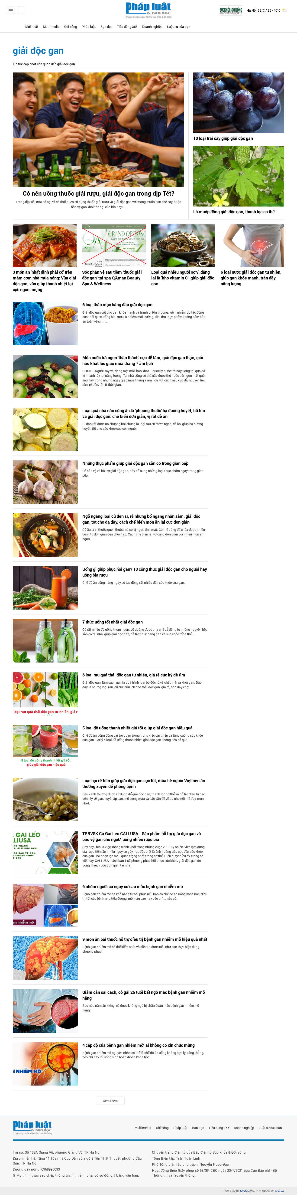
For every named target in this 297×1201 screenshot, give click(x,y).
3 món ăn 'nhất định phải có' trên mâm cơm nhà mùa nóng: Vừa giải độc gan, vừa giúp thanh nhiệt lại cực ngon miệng (43, 288)
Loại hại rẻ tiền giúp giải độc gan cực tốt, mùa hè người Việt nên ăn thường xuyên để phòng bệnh (143, 790)
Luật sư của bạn (235, 26)
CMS (247, 1196)
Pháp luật (116, 26)
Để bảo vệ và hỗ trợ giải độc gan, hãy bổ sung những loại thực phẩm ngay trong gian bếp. (142, 479)
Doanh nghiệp (200, 26)
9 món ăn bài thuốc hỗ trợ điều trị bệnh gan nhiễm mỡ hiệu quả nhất (142, 949)
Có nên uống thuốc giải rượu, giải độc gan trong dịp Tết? (98, 199)
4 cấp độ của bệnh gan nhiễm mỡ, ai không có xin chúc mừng (144, 1052)
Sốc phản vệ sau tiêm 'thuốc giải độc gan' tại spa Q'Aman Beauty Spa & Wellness (112, 285)
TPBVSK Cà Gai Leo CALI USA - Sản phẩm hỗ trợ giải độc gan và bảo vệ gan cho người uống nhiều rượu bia (141, 843)
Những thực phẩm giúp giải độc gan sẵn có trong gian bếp (141, 470)
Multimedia (65, 26)
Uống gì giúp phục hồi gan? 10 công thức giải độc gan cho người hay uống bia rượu (141, 579)
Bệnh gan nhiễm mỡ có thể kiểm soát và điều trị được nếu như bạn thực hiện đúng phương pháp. (140, 962)
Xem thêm (110, 1107)
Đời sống (91, 26)
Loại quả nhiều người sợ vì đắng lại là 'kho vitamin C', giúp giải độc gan (182, 283)
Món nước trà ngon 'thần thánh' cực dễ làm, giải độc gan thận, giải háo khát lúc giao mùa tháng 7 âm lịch (139, 367)
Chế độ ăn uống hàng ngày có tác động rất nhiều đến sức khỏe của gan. (133, 590)
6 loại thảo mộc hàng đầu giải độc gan (121, 311)
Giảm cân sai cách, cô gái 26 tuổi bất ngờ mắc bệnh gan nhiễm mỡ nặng (139, 1002)
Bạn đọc (140, 26)
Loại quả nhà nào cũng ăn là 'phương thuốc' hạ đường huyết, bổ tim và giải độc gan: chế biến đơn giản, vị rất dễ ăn (143, 420)
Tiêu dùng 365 (168, 26)
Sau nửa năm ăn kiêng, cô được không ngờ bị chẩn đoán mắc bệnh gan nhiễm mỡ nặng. (140, 1015)
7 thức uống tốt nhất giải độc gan (116, 628)
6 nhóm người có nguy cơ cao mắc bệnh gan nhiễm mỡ (138, 893)
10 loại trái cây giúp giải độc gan (226, 139)
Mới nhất (39, 26)
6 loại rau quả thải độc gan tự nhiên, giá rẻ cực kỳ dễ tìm (139, 681)
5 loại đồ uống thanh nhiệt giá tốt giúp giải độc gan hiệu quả (143, 734)
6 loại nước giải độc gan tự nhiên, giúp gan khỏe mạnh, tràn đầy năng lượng (252, 283)
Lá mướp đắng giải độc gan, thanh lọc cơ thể (235, 216)
